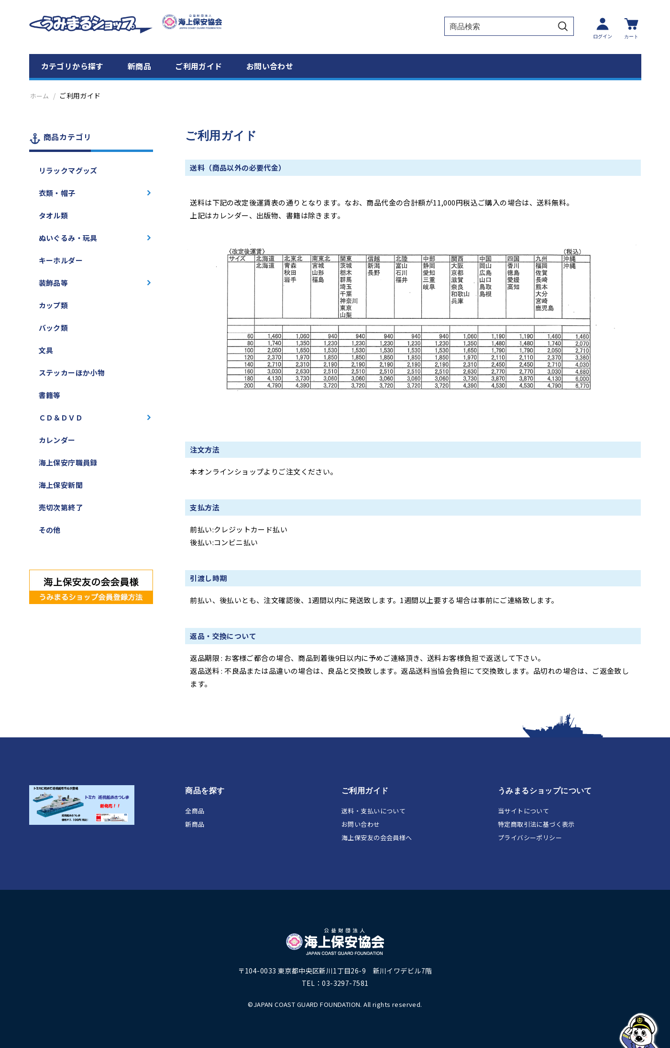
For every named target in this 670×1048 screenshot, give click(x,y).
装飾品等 (53, 283)
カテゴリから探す (72, 66)
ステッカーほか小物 (72, 372)
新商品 (139, 66)
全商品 (194, 810)
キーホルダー (61, 260)
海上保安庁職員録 (68, 462)
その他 (50, 530)
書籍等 (50, 395)
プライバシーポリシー (530, 837)
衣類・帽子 (57, 193)
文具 (46, 350)
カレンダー (57, 440)
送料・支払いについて (373, 810)
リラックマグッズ (68, 170)
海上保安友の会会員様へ (376, 837)
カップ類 (53, 305)
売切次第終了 (61, 507)
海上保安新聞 (61, 485)
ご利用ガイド (198, 66)
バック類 (53, 328)
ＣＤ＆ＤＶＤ (61, 417)
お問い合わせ (270, 66)
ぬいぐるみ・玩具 (68, 238)
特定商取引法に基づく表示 (536, 824)
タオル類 (53, 215)
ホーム (39, 95)
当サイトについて (523, 810)
